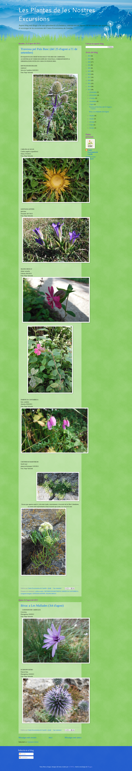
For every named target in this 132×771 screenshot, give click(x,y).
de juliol (92, 115)
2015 (89, 83)
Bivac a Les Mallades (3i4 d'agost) (42, 605)
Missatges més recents (27, 737)
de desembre (93, 92)
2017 (89, 77)
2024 (89, 56)
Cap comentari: (57, 588)
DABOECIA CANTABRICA (69, 591)
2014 (89, 86)
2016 (89, 80)
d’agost (92, 104)
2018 (89, 74)
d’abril (92, 125)
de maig (92, 122)
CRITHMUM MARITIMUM (52, 591)
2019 (89, 71)
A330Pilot (71, 767)
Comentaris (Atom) (32, 742)
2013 (89, 89)
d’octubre (92, 98)
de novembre (93, 95)
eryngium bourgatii (26, 593)
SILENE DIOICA (51, 593)
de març (92, 128)
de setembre (93, 101)
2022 (89, 62)
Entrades (22, 754)
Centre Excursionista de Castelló (93, 152)
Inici (50, 737)
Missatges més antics (73, 737)
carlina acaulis (39, 591)
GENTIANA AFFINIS (38, 593)
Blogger (90, 767)
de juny (92, 119)
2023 (89, 59)
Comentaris (23, 757)
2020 (89, 68)
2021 (89, 65)
